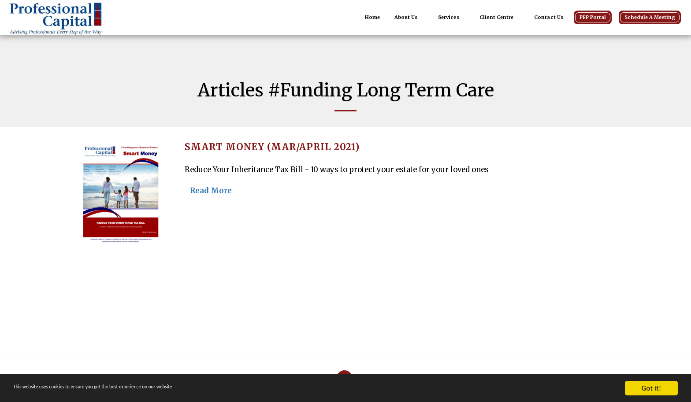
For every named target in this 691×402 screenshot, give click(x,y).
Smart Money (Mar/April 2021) (272, 147)
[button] (409, 17)
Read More (211, 190)
